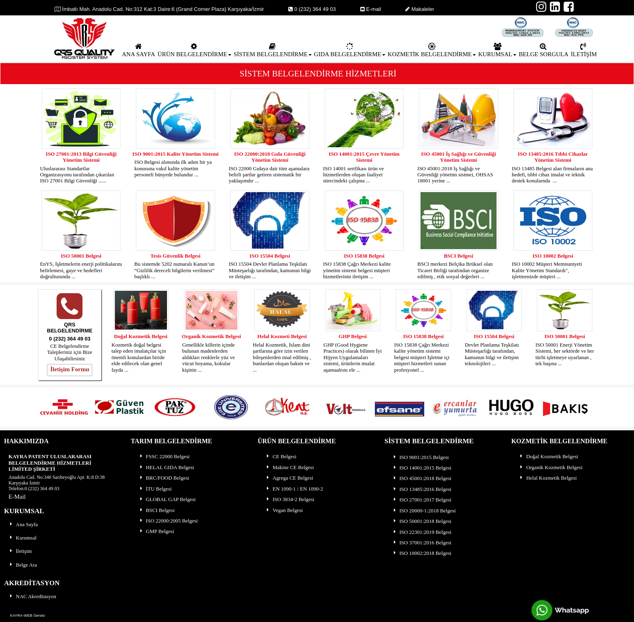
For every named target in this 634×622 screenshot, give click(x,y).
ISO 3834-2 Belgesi (289, 499)
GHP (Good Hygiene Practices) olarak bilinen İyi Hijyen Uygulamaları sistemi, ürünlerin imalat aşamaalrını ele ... (352, 357)
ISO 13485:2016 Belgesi (422, 489)
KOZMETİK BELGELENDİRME (432, 50)
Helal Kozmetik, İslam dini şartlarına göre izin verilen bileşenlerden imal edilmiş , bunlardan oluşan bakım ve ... (282, 357)
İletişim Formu (69, 369)
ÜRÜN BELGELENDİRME (194, 50)
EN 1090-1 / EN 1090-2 (294, 489)
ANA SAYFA (138, 50)
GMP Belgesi (156, 531)
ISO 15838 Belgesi (364, 256)
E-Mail (17, 496)
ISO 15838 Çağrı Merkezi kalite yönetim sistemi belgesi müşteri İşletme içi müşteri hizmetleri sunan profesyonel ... (422, 357)
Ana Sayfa (23, 524)
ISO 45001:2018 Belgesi (422, 478)
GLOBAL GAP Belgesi (167, 499)
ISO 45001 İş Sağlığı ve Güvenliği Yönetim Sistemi (458, 157)
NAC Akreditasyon (32, 596)
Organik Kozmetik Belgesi (211, 336)
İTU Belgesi (155, 489)
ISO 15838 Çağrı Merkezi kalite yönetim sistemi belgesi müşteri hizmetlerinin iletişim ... (357, 270)
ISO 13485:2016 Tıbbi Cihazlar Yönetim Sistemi (553, 157)
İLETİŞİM (584, 50)
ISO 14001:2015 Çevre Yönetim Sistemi (364, 157)
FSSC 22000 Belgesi (164, 456)
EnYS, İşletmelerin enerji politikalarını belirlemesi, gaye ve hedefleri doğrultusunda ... (81, 270)
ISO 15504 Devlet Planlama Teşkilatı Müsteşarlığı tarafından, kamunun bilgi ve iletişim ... (270, 270)
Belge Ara (22, 565)
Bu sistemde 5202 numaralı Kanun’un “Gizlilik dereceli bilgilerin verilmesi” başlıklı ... (174, 270)
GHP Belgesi (353, 336)
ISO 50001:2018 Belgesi (422, 521)
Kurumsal (22, 538)
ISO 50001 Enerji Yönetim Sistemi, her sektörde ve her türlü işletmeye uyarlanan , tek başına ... (564, 354)
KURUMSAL (497, 50)
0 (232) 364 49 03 (312, 9)
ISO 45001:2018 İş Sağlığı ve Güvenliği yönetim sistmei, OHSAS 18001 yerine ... (455, 174)
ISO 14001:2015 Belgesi (422, 468)
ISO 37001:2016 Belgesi (422, 542)
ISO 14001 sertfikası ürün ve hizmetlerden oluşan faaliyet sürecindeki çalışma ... (353, 174)
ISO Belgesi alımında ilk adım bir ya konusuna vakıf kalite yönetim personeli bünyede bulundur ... (172, 168)
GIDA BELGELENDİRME (349, 50)
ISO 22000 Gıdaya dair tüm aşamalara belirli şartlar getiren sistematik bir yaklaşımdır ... (269, 174)
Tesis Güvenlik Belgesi (175, 256)
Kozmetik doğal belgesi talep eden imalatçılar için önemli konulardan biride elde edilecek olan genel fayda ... (139, 357)
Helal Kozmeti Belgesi (282, 336)
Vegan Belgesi (284, 510)
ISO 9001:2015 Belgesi (420, 457)
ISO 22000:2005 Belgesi (168, 521)
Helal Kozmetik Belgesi (548, 478)
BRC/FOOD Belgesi (164, 478)
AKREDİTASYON (32, 583)
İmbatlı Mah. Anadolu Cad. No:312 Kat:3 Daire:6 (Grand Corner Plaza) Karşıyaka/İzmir (159, 9)
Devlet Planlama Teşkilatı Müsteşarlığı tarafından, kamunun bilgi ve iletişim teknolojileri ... (492, 354)
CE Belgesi (280, 456)
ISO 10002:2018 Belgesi (422, 553)
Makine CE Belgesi (289, 467)
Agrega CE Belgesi (289, 478)
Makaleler (419, 9)
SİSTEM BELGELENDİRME (273, 50)
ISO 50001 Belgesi (81, 256)
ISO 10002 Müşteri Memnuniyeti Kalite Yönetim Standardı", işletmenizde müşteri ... (547, 270)
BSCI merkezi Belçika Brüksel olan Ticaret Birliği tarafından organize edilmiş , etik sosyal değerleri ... (454, 270)
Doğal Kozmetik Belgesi (140, 336)
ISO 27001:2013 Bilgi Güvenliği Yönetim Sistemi (81, 157)
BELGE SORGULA (543, 50)
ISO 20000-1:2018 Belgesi (424, 511)
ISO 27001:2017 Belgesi (422, 500)
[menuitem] (138, 49)
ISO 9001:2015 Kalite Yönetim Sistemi (175, 154)
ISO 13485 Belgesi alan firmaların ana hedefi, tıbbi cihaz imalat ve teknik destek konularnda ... (552, 174)
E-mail (370, 9)
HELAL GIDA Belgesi (166, 467)
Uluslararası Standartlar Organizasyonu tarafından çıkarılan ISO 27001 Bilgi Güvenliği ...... (77, 174)
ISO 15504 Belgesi (269, 256)
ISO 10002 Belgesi (553, 256)
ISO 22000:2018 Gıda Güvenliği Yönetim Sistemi (270, 157)
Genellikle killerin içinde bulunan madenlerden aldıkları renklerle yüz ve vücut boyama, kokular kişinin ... (208, 357)
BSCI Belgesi (458, 256)
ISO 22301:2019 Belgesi (422, 532)
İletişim (20, 551)
